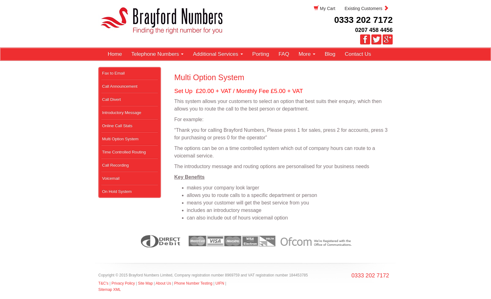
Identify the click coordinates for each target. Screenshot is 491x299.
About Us (163, 283)
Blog (330, 54)
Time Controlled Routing (124, 152)
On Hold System (117, 191)
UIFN (219, 283)
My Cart (324, 8)
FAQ (283, 54)
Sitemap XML (109, 289)
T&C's (103, 283)
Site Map (145, 283)
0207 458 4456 (374, 30)
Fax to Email (113, 73)
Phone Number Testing (193, 283)
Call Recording (115, 165)
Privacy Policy (123, 283)
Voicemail (111, 178)
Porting (260, 54)
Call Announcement (119, 86)
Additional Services (218, 54)
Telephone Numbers (157, 54)
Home (115, 54)
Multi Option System (120, 139)
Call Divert (111, 99)
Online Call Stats (117, 125)
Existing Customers (367, 8)
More (306, 54)
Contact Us (358, 54)
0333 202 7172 (363, 20)
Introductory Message (121, 112)
